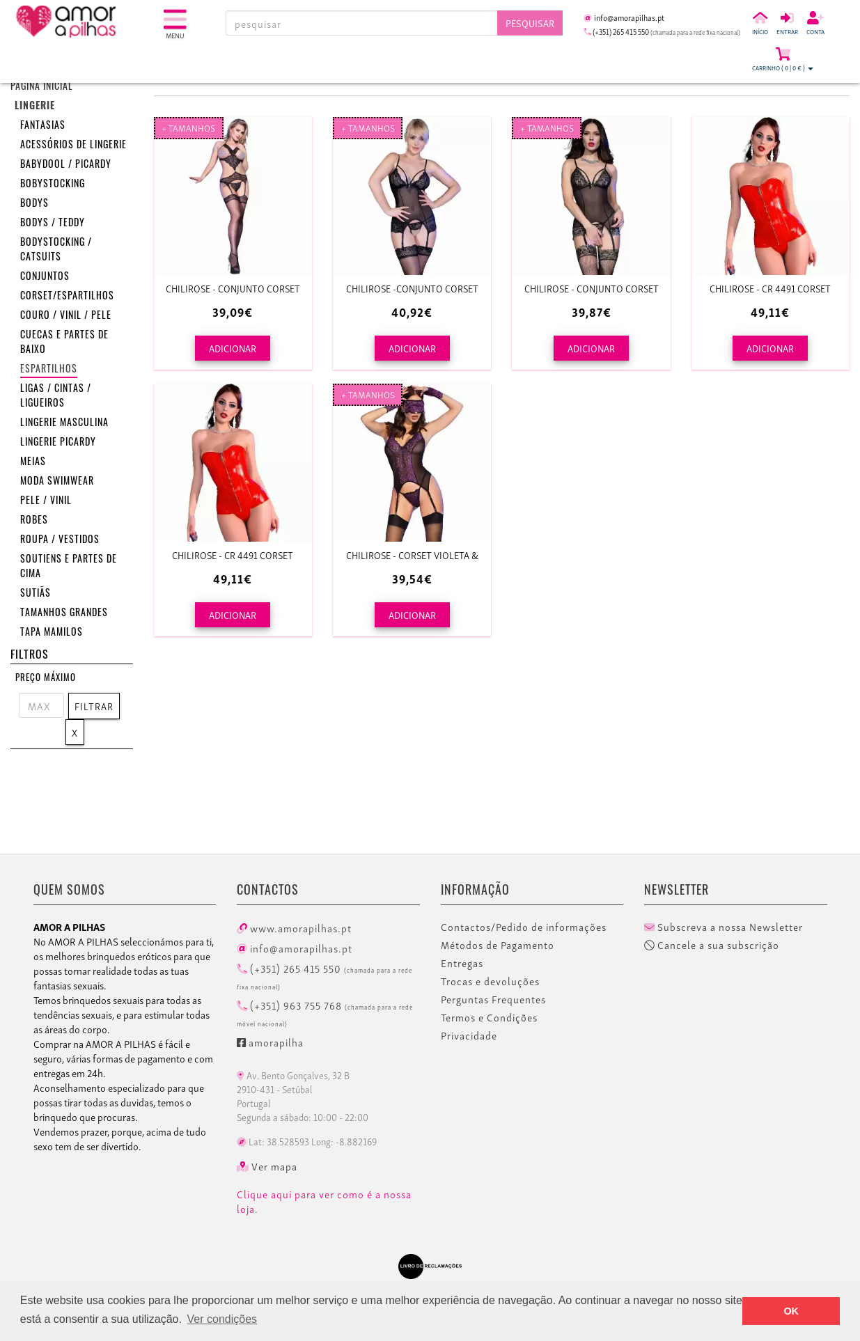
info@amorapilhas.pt (294, 947)
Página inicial (41, 87)
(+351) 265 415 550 (324, 975)
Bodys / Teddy (52, 224)
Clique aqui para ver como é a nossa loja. (324, 1201)
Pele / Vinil (46, 501)
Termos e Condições (489, 1017)
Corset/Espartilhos (67, 297)
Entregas (462, 963)
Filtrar (94, 706)
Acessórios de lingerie (73, 146)
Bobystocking (52, 185)
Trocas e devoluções (490, 981)
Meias (33, 462)
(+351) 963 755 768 (325, 1012)
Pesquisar (530, 23)
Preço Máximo (45, 678)
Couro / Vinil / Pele (65, 316)
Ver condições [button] (222, 1319)
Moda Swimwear (57, 482)
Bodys (34, 204)
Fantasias (42, 126)
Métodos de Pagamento (497, 944)
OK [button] (791, 1311)
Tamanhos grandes (64, 614)
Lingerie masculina (64, 423)
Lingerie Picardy (58, 443)
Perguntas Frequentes (493, 999)
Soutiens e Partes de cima (68, 567)
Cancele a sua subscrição (711, 944)
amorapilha (270, 1041)
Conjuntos (45, 277)
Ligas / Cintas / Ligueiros (55, 396)
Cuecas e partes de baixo (64, 343)
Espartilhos (48, 370)
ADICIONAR (232, 348)
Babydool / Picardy (65, 165)
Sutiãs (35, 594)
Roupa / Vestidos (60, 540)
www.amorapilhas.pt (294, 927)
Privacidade (469, 1035)
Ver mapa (267, 1166)
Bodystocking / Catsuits (56, 250)
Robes (34, 521)
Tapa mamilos (51, 633)
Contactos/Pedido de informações (524, 926)
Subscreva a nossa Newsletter (723, 926)
